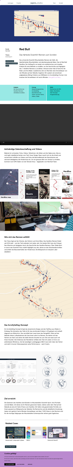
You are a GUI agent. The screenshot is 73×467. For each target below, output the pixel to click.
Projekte (19, 3)
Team (54, 3)
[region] (36, 459)
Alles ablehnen (20, 464)
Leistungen (10, 3)
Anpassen (30, 464)
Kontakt (61, 3)
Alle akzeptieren (10, 464)
